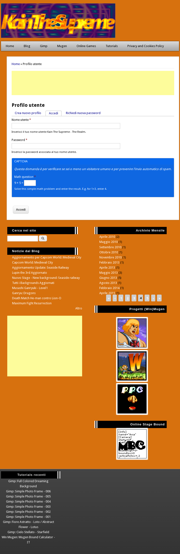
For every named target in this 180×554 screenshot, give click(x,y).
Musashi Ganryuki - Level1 (30, 288)
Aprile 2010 (107, 237)
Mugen (62, 46)
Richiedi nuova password (83, 113)
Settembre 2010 (110, 247)
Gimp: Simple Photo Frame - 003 (28, 506)
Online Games (86, 46)
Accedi (55, 113)
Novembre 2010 (110, 257)
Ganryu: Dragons (24, 293)
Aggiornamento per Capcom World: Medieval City (46, 257)
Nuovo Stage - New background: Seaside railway (46, 278)
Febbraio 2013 (109, 262)
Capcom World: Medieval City (32, 262)
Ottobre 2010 (108, 252)
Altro (78, 308)
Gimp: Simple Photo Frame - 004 (28, 501)
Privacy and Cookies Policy (145, 46)
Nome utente (21, 120)
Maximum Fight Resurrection (32, 303)
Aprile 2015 (107, 293)
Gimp (43, 46)
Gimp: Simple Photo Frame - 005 (28, 496)
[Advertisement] (93, 83)
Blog (27, 46)
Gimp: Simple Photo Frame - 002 (28, 511)
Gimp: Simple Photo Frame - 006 (28, 491)
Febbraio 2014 (109, 288)
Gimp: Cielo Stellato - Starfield (28, 532)
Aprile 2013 (107, 267)
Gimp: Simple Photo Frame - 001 (28, 517)
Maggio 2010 (108, 242)
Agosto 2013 (108, 283)
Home (10, 46)
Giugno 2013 (108, 278)
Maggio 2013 (108, 272)
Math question (25, 177)
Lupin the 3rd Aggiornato (29, 272)
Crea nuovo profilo (28, 113)
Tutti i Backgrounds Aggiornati (33, 283)
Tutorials (112, 46)
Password (19, 140)
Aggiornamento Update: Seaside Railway (40, 267)
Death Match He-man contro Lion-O (36, 298)
